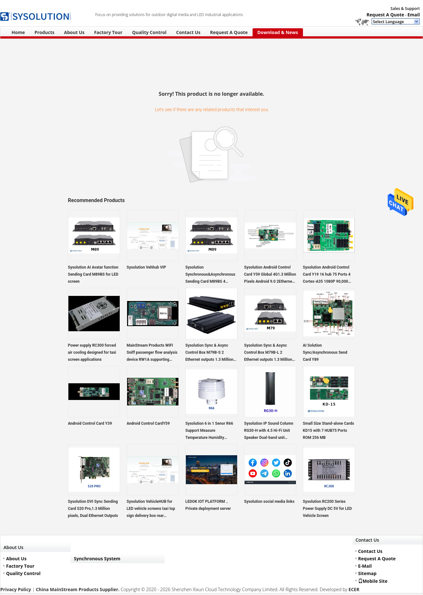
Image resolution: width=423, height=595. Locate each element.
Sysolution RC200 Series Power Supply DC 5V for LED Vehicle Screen (327, 508)
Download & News (277, 32)
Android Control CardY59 (148, 423)
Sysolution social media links (269, 501)
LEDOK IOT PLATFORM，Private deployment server (208, 505)
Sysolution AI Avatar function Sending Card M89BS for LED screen (93, 274)
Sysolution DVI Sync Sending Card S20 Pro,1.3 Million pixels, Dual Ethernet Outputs (93, 508)
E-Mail (365, 566)
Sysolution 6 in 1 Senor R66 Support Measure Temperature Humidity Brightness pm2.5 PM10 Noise (209, 431)
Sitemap (367, 573)
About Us (74, 32)
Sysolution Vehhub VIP (146, 267)
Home (18, 32)
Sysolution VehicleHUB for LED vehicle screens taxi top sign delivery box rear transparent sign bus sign (151, 509)
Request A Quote (385, 15)
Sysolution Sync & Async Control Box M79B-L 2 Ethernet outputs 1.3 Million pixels (268, 353)
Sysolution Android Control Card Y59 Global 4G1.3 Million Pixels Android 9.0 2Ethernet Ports (270, 275)
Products (44, 32)
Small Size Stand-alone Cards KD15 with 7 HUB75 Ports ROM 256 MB (328, 430)
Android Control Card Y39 (90, 423)
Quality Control (149, 32)
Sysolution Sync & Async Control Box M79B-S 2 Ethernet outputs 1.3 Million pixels (210, 353)
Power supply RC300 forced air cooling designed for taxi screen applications (92, 352)
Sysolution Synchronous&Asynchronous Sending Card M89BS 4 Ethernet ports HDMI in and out (211, 275)
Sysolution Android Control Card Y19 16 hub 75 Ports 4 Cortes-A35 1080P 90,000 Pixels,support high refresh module (326, 275)
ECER (354, 589)
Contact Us (188, 32)
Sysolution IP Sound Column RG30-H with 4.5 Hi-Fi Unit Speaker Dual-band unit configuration (268, 431)
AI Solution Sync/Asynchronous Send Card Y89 (325, 352)
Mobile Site (373, 580)
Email (413, 15)
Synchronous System (97, 558)
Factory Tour (108, 32)
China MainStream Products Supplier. (78, 589)
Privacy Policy (15, 589)
